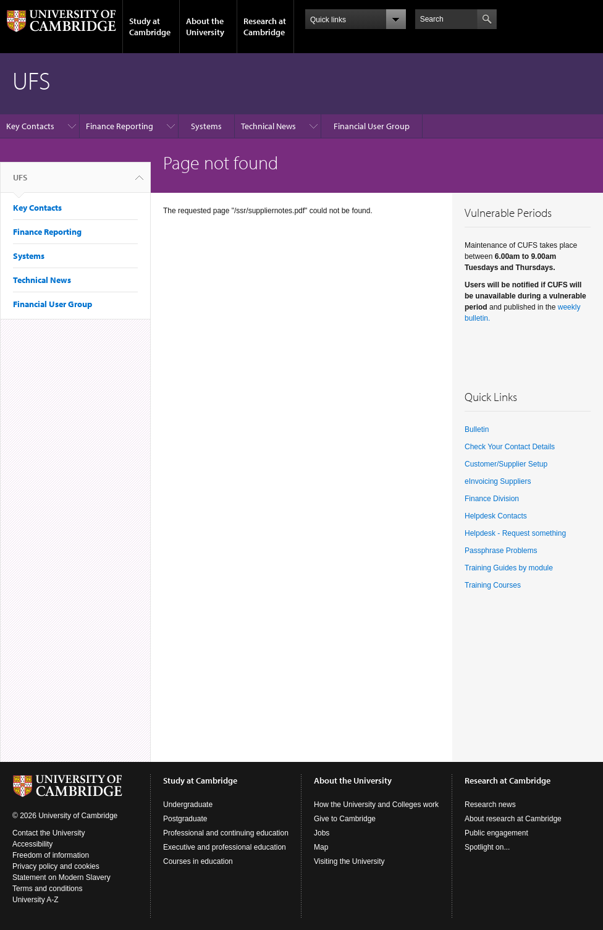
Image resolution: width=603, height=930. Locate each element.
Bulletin (477, 429)
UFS (20, 182)
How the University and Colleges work (376, 804)
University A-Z (35, 899)
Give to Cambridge (345, 818)
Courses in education (198, 861)
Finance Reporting (119, 126)
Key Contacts (30, 126)
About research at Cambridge (513, 818)
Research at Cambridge (264, 26)
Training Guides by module (509, 568)
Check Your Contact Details (510, 446)
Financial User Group (372, 126)
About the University (205, 26)
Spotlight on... (487, 847)
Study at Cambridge (150, 26)
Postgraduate (185, 818)
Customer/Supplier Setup (506, 464)
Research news (490, 804)
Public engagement (496, 833)
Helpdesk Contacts (496, 516)
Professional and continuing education (226, 833)
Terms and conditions (47, 888)
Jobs (321, 833)
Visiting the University (349, 861)
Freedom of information (50, 855)
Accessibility (32, 844)
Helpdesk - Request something (515, 533)
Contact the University (48, 833)
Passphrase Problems (501, 550)
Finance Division (492, 498)
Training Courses (494, 585)
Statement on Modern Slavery (61, 877)
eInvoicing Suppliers (498, 481)
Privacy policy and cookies (55, 866)
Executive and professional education (224, 847)
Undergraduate (188, 804)
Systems (206, 126)
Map (321, 847)
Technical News (268, 126)
